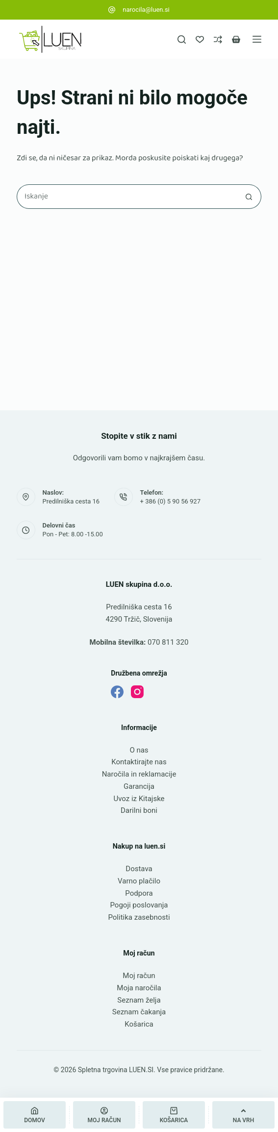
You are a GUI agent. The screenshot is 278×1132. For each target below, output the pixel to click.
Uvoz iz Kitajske (138, 798)
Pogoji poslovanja (139, 905)
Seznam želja (138, 1000)
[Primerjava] (218, 39)
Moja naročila (139, 987)
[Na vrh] (243, 1115)
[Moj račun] (104, 1115)
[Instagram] (137, 691)
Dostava (139, 868)
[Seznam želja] (200, 39)
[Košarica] (174, 1115)
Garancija (139, 786)
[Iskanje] (181, 39)
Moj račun (139, 975)
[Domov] (34, 1115)
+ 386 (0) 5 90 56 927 (170, 501)
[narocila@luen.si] (111, 9)
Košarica (139, 1024)
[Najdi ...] (127, 196)
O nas (138, 750)
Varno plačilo (139, 881)
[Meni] (257, 39)
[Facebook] (117, 691)
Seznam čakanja (139, 1011)
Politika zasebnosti (139, 917)
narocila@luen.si (146, 9)
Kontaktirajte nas (139, 761)
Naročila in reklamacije (139, 774)
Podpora (138, 893)
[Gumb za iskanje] (249, 196)
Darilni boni (139, 810)
